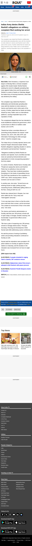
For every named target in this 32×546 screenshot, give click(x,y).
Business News (4, 465)
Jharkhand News (5, 488)
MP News (3, 491)
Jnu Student (9, 309)
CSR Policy (28, 540)
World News (4, 450)
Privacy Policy (20, 540)
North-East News (5, 493)
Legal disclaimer (11, 540)
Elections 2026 (10, 7)
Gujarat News (4, 501)
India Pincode (4, 439)
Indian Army (17, 309)
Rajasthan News (20, 484)
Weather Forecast (5, 437)
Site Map (3, 540)
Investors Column (5, 421)
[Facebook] (2, 514)
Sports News (4, 458)
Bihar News (4, 482)
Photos (2, 452)
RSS (18, 542)
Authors (3, 427)
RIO (14, 542)
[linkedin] (17, 514)
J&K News (3, 503)
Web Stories (4, 429)
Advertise (3, 414)
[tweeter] (6, 514)
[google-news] (21, 514)
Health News (4, 467)
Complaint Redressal (6, 416)
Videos (17, 7)
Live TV (3, 425)
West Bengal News (20, 488)
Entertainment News (6, 456)
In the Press (4, 419)
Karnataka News (5, 505)
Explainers (3, 463)
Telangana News (20, 486)
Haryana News (4, 486)
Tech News (3, 461)
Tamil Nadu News (5, 495)
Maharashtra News (20, 482)
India (22, 7)
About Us (3, 412)
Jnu (3, 309)
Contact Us (3, 410)
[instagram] (10, 514)
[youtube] (13, 514)
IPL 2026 (27, 7)
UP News (3, 497)
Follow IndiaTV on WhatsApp (16, 314)
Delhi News (3, 484)
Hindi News (3, 423)
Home (2, 7)
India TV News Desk (11, 33)
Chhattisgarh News (5, 499)
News (2, 21)
